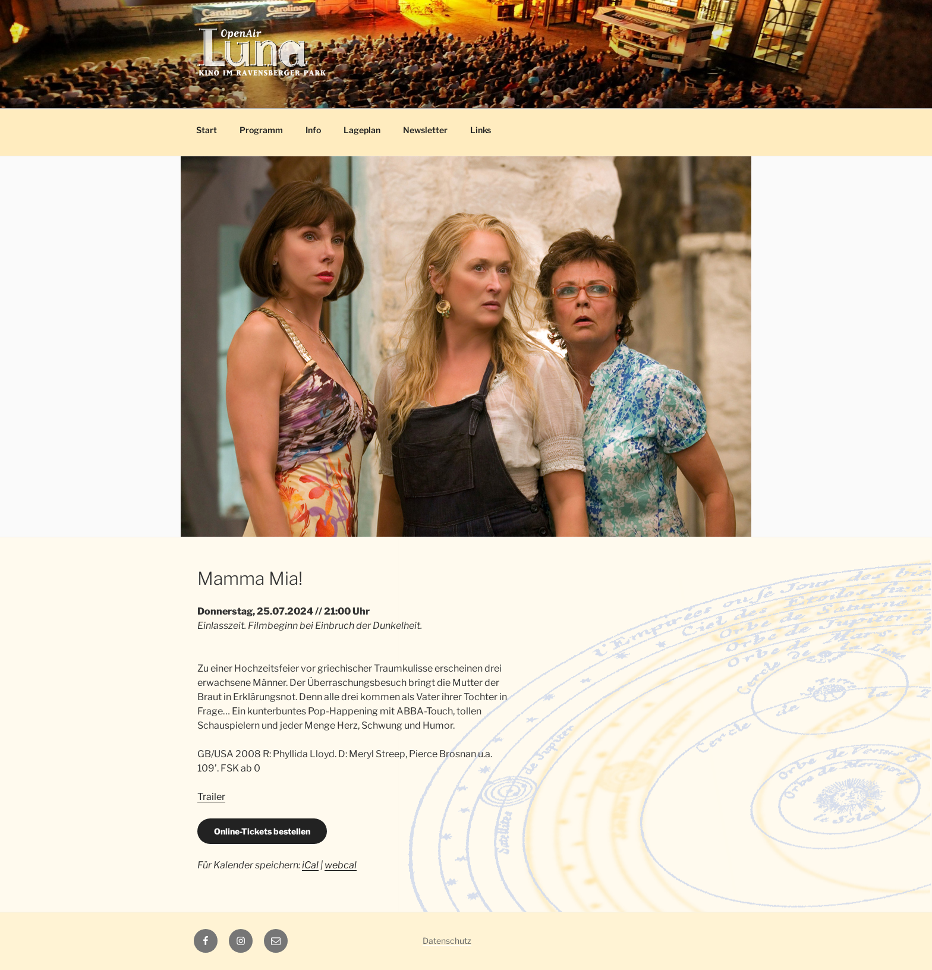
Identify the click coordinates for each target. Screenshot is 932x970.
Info (313, 130)
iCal (310, 865)
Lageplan (362, 130)
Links (480, 130)
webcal (341, 865)
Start (206, 130)
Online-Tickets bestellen (262, 831)
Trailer (211, 796)
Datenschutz (447, 941)
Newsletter (425, 130)
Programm (261, 130)
